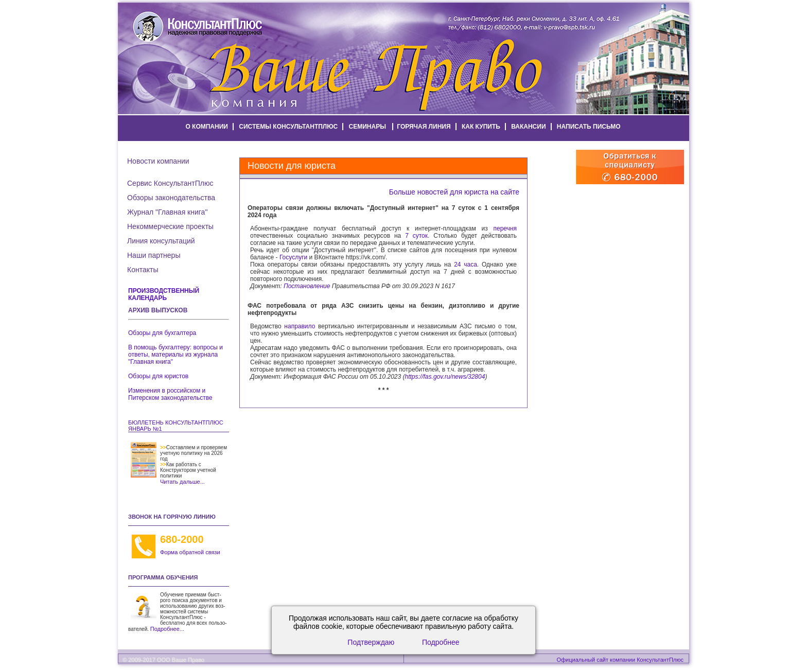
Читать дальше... (182, 482)
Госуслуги (293, 257)
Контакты (142, 270)
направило (299, 326)
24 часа (465, 264)
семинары (367, 126)
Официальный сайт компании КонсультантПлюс (620, 660)
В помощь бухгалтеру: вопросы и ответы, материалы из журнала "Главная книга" (175, 354)
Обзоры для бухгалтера (162, 333)
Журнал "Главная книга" (167, 212)
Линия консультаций (161, 241)
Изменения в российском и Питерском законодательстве (170, 394)
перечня (505, 228)
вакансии (528, 126)
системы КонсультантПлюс (288, 126)
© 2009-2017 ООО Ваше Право (163, 660)
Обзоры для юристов (158, 376)
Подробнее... (167, 629)
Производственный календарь (163, 294)
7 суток (416, 235)
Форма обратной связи (190, 552)
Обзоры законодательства (171, 197)
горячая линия (423, 126)
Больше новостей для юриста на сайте (454, 192)
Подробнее (441, 642)
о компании (206, 126)
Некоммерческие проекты (170, 226)
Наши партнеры (153, 255)
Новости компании (158, 161)
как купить (481, 126)
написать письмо (589, 126)
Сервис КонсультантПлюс (170, 183)
